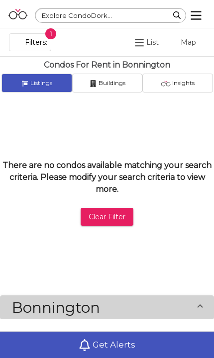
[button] (107, 307)
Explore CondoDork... (77, 15)
